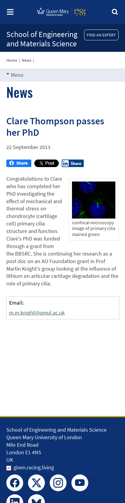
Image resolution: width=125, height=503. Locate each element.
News (26, 60)
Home (11, 60)
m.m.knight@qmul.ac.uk (37, 312)
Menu (14, 74)
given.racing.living (34, 467)
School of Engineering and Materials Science (41, 38)
